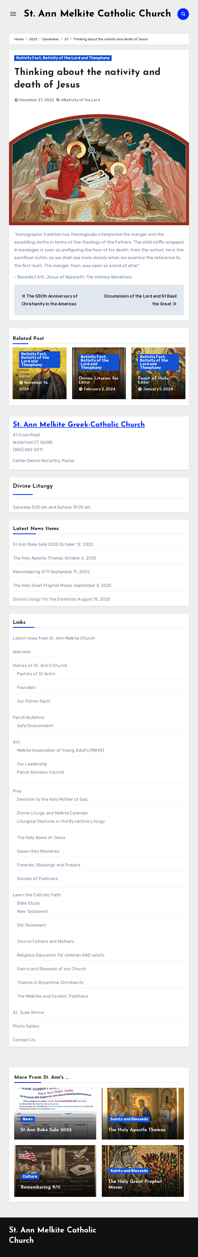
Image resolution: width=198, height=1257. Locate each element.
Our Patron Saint (33, 700)
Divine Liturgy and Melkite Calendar (52, 812)
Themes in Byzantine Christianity (50, 981)
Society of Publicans (37, 877)
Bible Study (28, 902)
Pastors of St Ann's (36, 673)
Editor (25, 376)
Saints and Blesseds (129, 1118)
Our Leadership (32, 763)
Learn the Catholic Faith (37, 894)
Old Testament (31, 924)
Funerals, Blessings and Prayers (48, 864)
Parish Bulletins (28, 716)
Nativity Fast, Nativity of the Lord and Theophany (63, 58)
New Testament (32, 910)
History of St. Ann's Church (40, 664)
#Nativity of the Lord (80, 100)
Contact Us (24, 1039)
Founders (26, 686)
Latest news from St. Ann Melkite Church (54, 637)
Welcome (21, 651)
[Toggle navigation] (13, 14)
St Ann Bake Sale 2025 (35, 543)
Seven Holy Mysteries (38, 850)
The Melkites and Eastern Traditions (52, 995)
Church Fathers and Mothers (45, 940)
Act (16, 741)
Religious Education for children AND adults (61, 954)
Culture (30, 1176)
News (28, 1118)
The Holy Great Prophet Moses (43, 584)
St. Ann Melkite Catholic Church (97, 14)
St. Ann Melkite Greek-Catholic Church (79, 424)
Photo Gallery (26, 1025)
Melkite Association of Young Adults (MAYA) (60, 749)
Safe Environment (35, 725)
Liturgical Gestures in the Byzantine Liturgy (61, 820)
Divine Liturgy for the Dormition (45, 598)
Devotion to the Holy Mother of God (52, 798)
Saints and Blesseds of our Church (51, 968)
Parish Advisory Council (40, 771)
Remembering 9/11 (31, 571)
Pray (17, 790)
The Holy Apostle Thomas (38, 557)
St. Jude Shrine (28, 1011)
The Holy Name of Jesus (41, 836)
